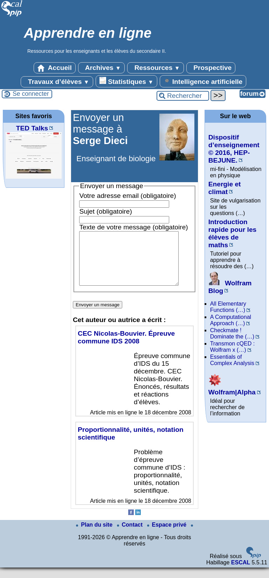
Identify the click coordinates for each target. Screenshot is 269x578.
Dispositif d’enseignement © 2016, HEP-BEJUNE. (234, 149)
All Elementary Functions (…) (228, 307)
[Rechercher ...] (183, 96)
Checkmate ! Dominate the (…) (232, 333)
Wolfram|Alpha (232, 388)
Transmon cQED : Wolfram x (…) (232, 347)
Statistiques (126, 81)
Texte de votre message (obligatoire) (133, 227)
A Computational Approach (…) (230, 320)
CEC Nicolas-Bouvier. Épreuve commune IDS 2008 (126, 347)
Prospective (211, 68)
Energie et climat (224, 187)
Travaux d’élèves (57, 82)
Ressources (155, 68)
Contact (130, 535)
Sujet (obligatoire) (105, 211)
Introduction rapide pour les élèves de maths (232, 233)
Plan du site (95, 535)
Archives (101, 68)
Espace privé (167, 535)
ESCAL (240, 573)
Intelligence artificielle (203, 81)
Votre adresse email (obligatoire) (127, 195)
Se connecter (31, 93)
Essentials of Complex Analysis (232, 360)
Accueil (54, 68)
